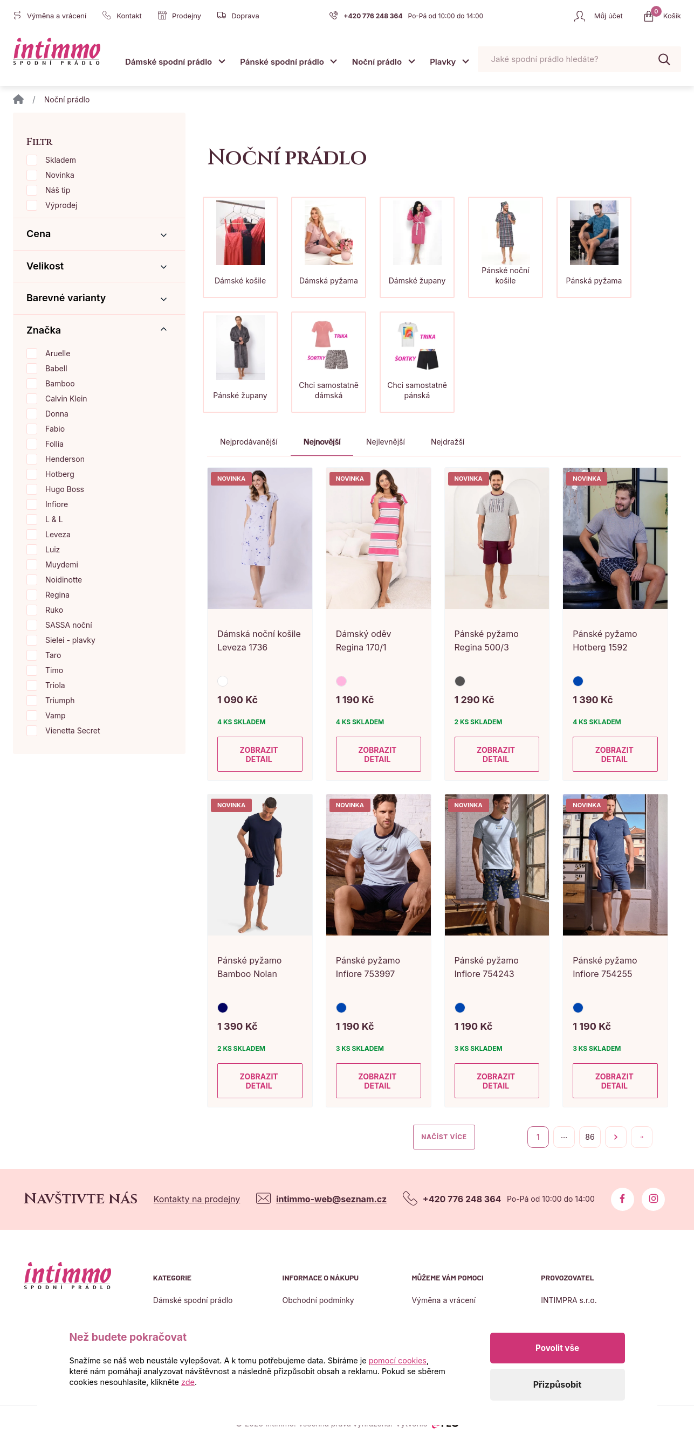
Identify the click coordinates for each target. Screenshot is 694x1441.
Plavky (443, 62)
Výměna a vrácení (443, 1300)
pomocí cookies (398, 1360)
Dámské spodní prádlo (168, 62)
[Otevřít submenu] (221, 61)
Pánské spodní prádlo (282, 62)
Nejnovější (322, 441)
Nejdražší (447, 441)
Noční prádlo (377, 62)
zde (188, 1382)
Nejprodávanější (249, 441)
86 (589, 1136)
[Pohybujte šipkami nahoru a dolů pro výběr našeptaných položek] (579, 59)
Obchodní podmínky (318, 1300)
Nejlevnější (385, 441)
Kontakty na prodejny (197, 1199)
